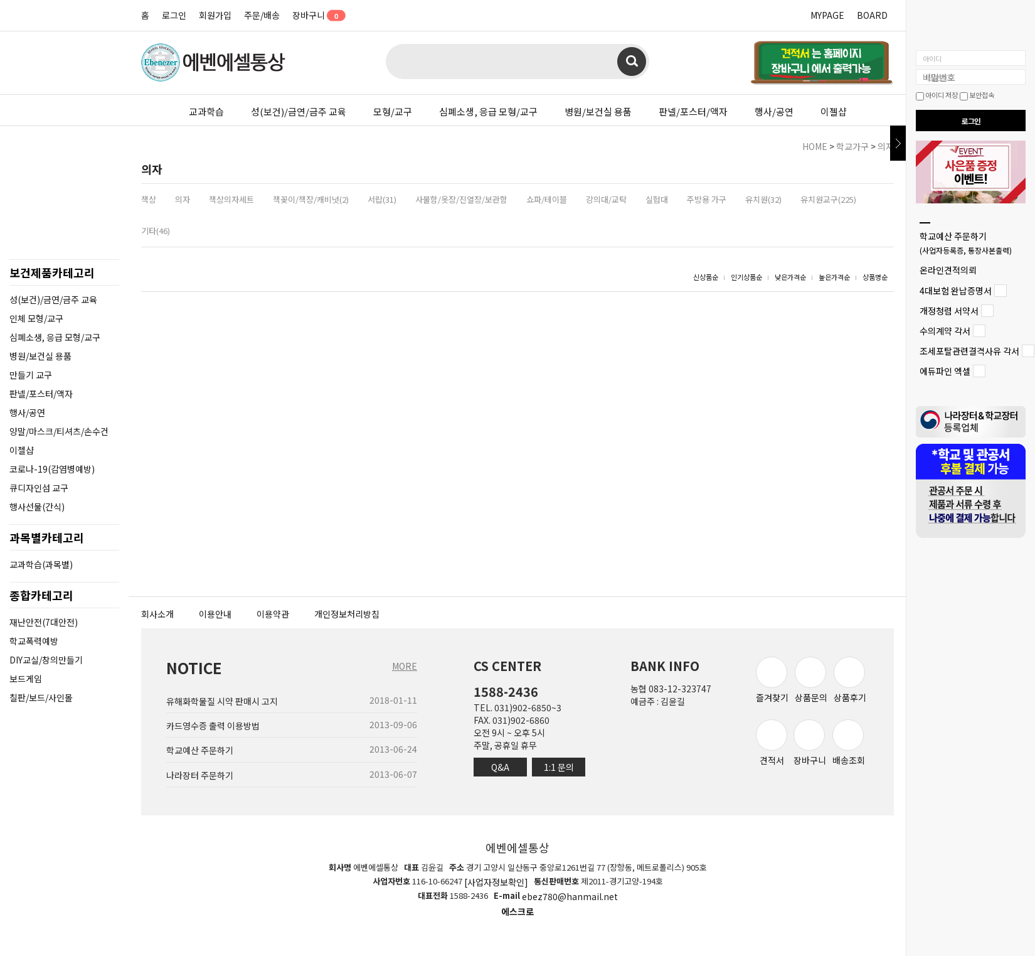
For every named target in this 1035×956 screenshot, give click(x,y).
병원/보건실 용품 (598, 111)
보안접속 (977, 95)
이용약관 (273, 614)
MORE (404, 666)
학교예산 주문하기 (966, 242)
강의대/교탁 (606, 199)
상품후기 (850, 680)
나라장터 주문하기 (199, 775)
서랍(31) (382, 199)
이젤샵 (833, 111)
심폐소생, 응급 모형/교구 (488, 111)
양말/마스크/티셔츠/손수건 (59, 431)
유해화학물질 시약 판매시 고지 (222, 701)
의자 (886, 146)
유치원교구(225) (828, 199)
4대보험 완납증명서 (956, 290)
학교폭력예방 (33, 641)
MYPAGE (827, 15)
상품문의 (811, 680)
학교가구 (852, 146)
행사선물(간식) (37, 506)
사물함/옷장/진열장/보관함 (461, 199)
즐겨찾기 (772, 680)
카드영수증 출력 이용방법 (213, 725)
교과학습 (206, 111)
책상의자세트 (231, 199)
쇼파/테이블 (546, 199)
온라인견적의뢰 (948, 270)
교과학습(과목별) (41, 564)
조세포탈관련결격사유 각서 (969, 351)
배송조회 (848, 742)
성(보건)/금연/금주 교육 (298, 111)
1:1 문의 (559, 767)
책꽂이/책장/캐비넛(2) (311, 199)
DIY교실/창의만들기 (46, 659)
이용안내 (215, 614)
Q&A (500, 767)
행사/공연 (774, 111)
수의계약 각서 (945, 331)
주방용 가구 (706, 199)
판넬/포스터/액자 (693, 111)
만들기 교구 (30, 374)
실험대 (656, 199)
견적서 (771, 742)
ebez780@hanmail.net (570, 897)
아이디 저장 (937, 95)
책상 (148, 199)
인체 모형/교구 (36, 318)
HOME (814, 146)
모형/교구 (392, 111)
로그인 (174, 15)
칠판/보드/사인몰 (41, 697)
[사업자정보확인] (496, 882)
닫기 (898, 143)
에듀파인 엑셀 (945, 371)
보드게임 (25, 678)
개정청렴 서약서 (949, 310)
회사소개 (157, 614)
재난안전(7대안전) (43, 622)
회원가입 (215, 15)
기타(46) (155, 231)
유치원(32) (763, 199)
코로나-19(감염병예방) (52, 469)
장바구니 (314, 15)
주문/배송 (262, 15)
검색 (631, 61)
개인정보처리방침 (347, 614)
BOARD (872, 15)
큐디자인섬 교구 (38, 487)
